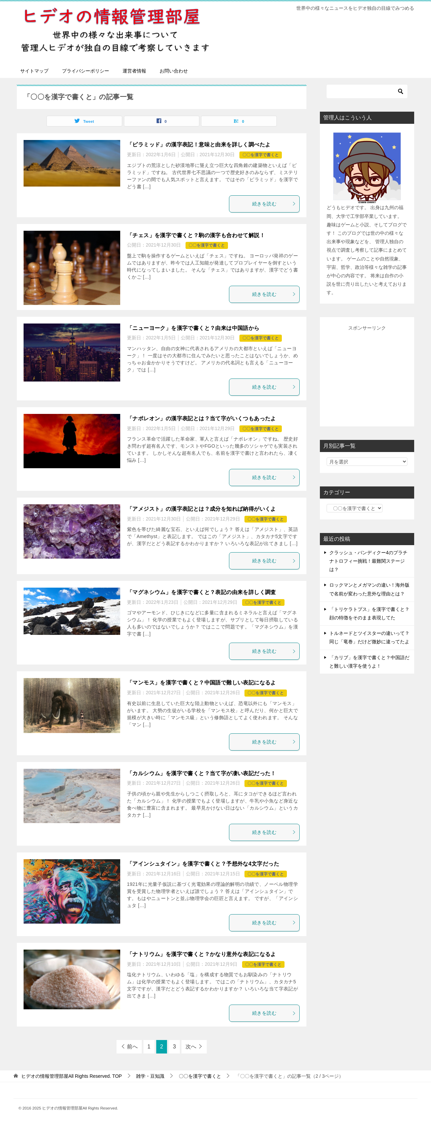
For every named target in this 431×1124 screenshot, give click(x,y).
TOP (71, 1076)
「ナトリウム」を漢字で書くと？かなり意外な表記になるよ (201, 954)
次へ (191, 1046)
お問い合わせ (174, 71)
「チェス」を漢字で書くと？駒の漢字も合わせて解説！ (196, 235)
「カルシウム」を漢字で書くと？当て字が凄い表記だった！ (201, 773)
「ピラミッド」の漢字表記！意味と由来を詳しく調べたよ (198, 144)
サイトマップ (34, 71)
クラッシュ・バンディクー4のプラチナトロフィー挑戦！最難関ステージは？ (368, 561)
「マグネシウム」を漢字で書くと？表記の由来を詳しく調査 (201, 592)
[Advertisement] (377, 375)
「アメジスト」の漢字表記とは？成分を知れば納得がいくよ (201, 509)
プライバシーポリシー (85, 71)
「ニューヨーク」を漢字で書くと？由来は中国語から (193, 328)
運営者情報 (134, 71)
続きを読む (274, 203)
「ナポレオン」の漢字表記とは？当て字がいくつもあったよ (201, 418)
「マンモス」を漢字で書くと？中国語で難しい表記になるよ (201, 682)
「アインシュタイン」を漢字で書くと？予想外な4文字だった (203, 864)
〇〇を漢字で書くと (260, 154)
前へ (132, 1046)
